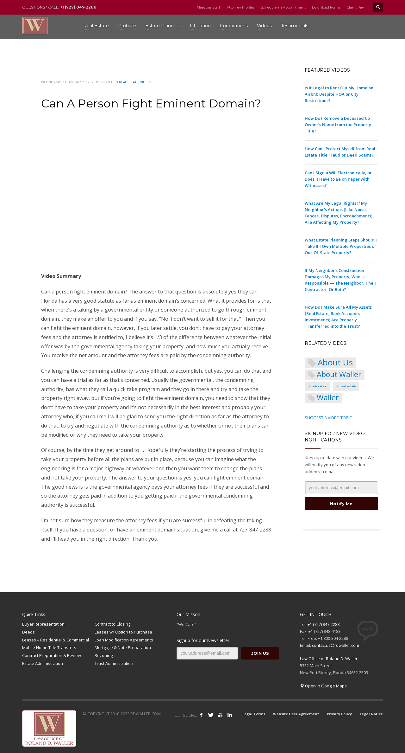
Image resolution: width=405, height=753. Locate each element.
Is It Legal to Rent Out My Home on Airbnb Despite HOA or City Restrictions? (339, 94)
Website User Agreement (296, 713)
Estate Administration (42, 663)
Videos (146, 82)
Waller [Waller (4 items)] (328, 397)
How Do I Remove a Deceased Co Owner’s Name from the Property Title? (338, 124)
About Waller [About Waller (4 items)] (339, 374)
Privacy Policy (339, 713)
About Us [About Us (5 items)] (335, 362)
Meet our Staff (208, 7)
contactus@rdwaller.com (335, 645)
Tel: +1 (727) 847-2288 (320, 624)
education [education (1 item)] (320, 386)
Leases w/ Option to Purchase (123, 632)
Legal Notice (371, 713)
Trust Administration (114, 663)
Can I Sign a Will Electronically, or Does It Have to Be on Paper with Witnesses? (338, 179)
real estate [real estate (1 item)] (348, 386)
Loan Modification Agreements (124, 640)
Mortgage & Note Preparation (123, 647)
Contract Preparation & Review (51, 655)
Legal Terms (253, 713)
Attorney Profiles (240, 7)
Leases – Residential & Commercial (55, 640)
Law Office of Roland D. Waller (329, 658)
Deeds (28, 632)
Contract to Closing (112, 624)
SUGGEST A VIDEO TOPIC (328, 418)
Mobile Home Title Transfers (49, 647)
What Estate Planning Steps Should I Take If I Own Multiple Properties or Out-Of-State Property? (341, 246)
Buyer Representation (43, 624)
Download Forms (326, 7)
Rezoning (104, 655)
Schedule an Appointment (283, 7)
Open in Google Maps (323, 686)
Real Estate (128, 82)
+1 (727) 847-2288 (78, 7)
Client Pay (355, 7)
